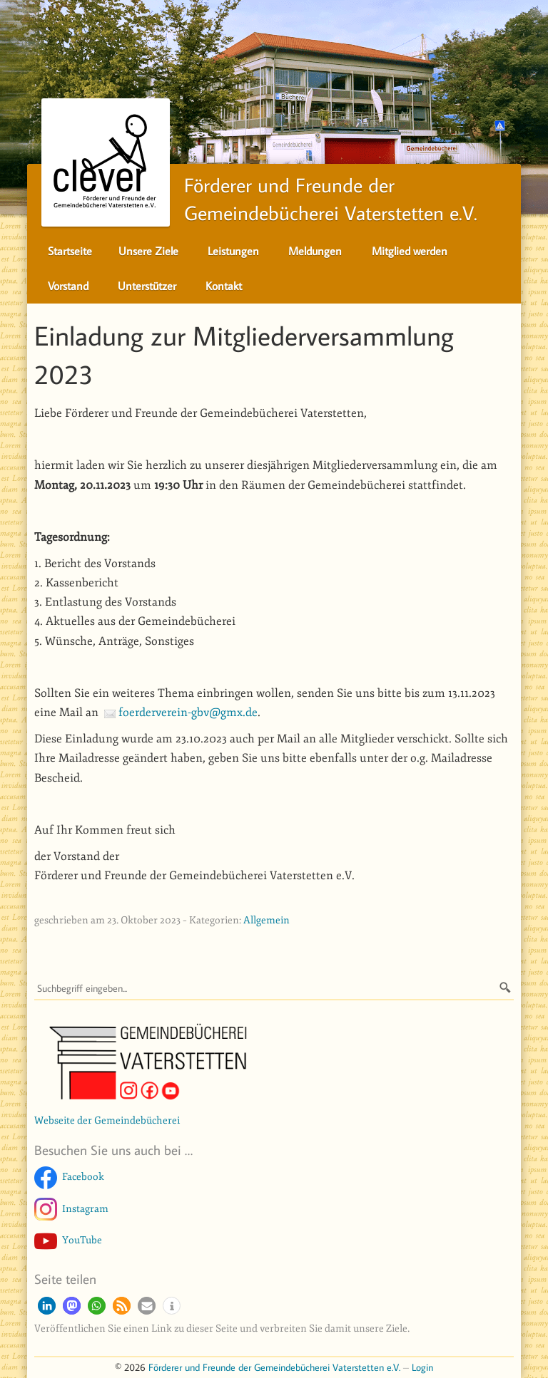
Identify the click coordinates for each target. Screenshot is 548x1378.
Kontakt (224, 286)
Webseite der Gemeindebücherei (107, 1120)
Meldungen (315, 251)
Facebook (83, 1176)
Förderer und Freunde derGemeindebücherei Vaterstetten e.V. (259, 195)
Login (422, 1367)
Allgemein (266, 919)
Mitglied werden (409, 251)
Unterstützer (147, 286)
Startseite (70, 251)
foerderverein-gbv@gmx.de (188, 712)
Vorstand (68, 286)
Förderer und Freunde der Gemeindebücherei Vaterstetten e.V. (274, 1367)
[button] (47, 1306)
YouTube (82, 1239)
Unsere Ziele (148, 251)
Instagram (85, 1208)
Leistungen (233, 251)
